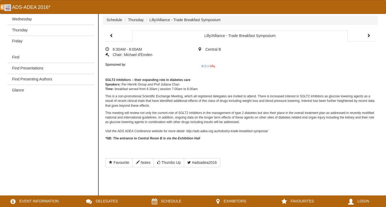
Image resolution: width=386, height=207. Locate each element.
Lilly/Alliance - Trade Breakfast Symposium (185, 20)
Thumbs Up (169, 162)
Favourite (119, 162)
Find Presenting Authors (32, 79)
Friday (17, 41)
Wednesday (22, 19)
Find (15, 57)
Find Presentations (27, 68)
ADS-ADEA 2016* (27, 7)
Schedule (114, 20)
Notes (143, 162)
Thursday (20, 30)
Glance (18, 90)
